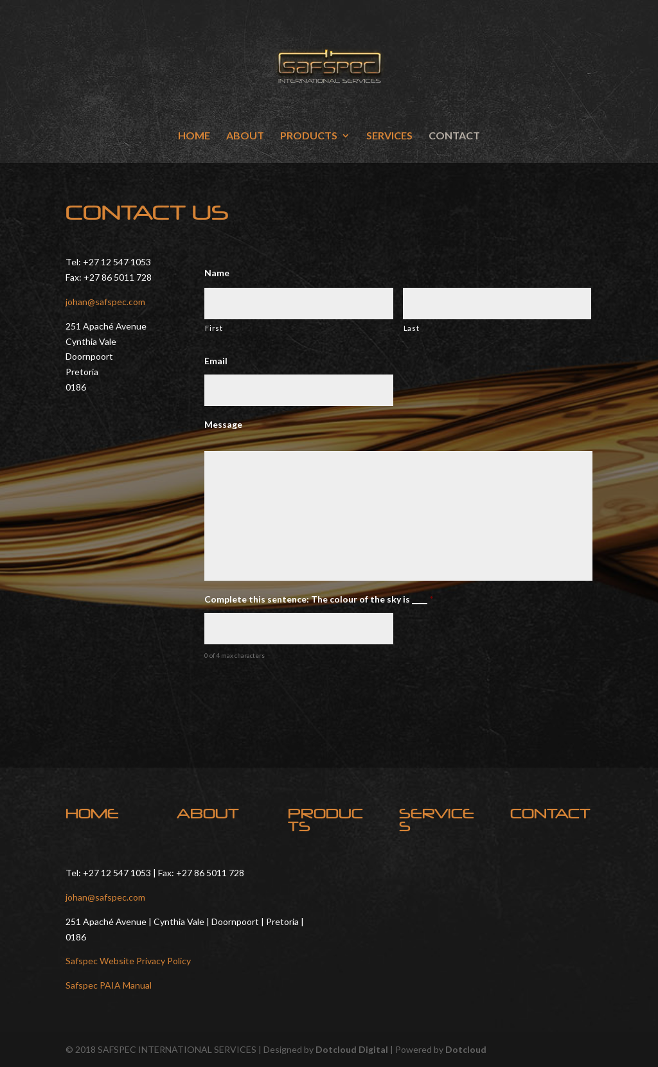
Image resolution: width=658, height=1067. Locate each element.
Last (412, 328)
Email (215, 360)
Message (223, 424)
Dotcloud (465, 1049)
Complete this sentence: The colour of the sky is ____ (318, 599)
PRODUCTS (308, 136)
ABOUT (245, 136)
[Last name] (497, 303)
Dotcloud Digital (352, 1049)
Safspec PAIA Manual (109, 985)
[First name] (298, 303)
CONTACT (454, 136)
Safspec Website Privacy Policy (128, 960)
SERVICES (389, 136)
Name (216, 272)
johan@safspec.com (105, 301)
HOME (194, 136)
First (213, 328)
